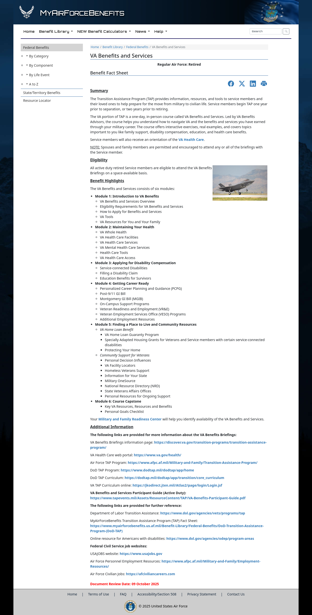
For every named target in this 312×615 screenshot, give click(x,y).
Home (95, 47)
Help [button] (159, 31)
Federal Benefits (36, 47)
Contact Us (235, 594)
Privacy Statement (202, 594)
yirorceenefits (82, 13)
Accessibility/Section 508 (157, 594)
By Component (41, 65)
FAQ (123, 594)
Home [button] (29, 31)
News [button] (141, 31)
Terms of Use (99, 594)
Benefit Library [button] (54, 31)
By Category (39, 56)
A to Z (33, 84)
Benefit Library (113, 47)
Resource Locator (37, 100)
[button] (52, 66)
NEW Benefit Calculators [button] (102, 31)
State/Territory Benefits (41, 92)
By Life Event (39, 75)
